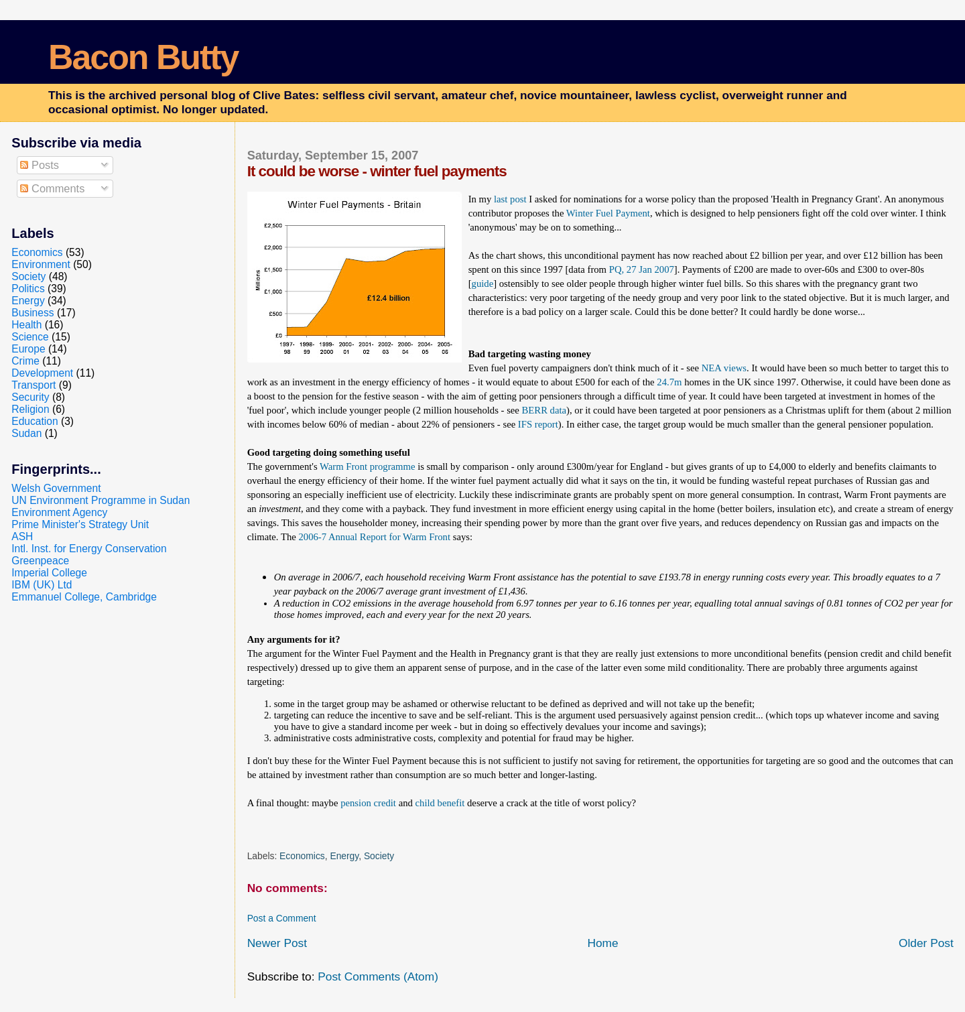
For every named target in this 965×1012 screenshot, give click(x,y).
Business (32, 312)
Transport (33, 385)
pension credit (368, 803)
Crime (25, 361)
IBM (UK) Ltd (41, 584)
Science (29, 336)
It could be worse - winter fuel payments (377, 171)
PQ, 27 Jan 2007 (641, 269)
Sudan (26, 433)
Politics (27, 288)
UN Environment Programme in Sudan (100, 500)
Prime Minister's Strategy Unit (80, 524)
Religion (30, 409)
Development (42, 373)
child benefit (440, 803)
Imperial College (49, 572)
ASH (22, 536)
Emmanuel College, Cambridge (84, 597)
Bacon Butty (143, 57)
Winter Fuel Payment (608, 213)
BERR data (544, 410)
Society (379, 855)
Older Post (926, 943)
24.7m (669, 382)
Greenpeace (40, 560)
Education (34, 421)
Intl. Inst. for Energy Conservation (88, 548)
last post (510, 199)
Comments (52, 188)
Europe (28, 349)
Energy (344, 855)
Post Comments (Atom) (378, 976)
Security (30, 397)
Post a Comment (281, 918)
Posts (39, 165)
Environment (40, 264)
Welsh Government (56, 488)
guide (483, 283)
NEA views (724, 368)
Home (602, 943)
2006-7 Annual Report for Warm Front (374, 536)
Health (26, 324)
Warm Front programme (367, 466)
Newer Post (277, 943)
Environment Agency (59, 512)
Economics (302, 855)
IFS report (538, 424)
